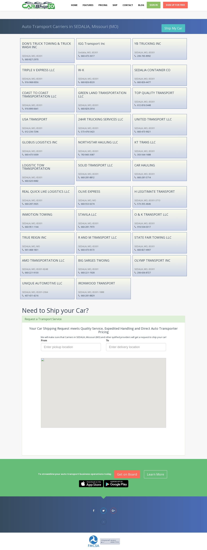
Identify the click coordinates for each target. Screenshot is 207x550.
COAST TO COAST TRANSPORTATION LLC (39, 94)
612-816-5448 (144, 105)
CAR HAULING (144, 165)
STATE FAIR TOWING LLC (152, 237)
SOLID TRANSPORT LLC (95, 165)
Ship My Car (173, 28)
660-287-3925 (31, 203)
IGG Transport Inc (91, 43)
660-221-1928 (87, 272)
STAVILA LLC (87, 214)
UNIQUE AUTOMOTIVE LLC (42, 283)
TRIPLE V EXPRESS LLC (38, 70)
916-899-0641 (31, 108)
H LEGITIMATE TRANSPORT (154, 191)
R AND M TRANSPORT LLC (97, 237)
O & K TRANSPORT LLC (151, 214)
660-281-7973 (87, 226)
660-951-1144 (31, 226)
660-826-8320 (87, 82)
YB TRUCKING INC (147, 43)
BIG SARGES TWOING (93, 260)
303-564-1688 (144, 154)
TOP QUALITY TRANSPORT (154, 93)
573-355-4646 (144, 203)
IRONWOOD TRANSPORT (96, 283)
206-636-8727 (144, 272)
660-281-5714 (144, 177)
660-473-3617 (87, 55)
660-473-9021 (144, 131)
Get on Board (127, 474)
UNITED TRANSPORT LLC (153, 119)
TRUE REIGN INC (34, 237)
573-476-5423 (87, 131)
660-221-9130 (31, 272)
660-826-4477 (144, 82)
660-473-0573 (87, 249)
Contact (128, 5)
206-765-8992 (144, 55)
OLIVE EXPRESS (89, 191)
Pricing (102, 5)
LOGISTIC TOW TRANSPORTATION (36, 167)
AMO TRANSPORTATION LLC (43, 260)
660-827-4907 (144, 249)
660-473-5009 (31, 154)
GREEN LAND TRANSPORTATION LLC (102, 94)
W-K (81, 70)
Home (74, 5)
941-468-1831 (31, 249)
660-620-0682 (31, 180)
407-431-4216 (31, 295)
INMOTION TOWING (37, 214)
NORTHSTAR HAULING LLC (98, 142)
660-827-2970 (31, 59)
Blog (141, 5)
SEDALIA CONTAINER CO (152, 70)
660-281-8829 (87, 295)
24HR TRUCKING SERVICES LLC (100, 119)
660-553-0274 (87, 203)
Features (88, 5)
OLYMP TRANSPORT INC (152, 260)
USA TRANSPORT (34, 119)
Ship (115, 5)
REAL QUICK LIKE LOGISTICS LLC (46, 191)
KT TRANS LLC (145, 142)
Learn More (155, 474)
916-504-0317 (144, 226)
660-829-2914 (87, 108)
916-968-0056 (31, 82)
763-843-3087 (87, 154)
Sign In (154, 4)
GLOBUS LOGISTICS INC (39, 142)
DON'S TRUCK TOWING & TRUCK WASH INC (46, 45)
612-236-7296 (31, 131)
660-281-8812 (87, 177)
